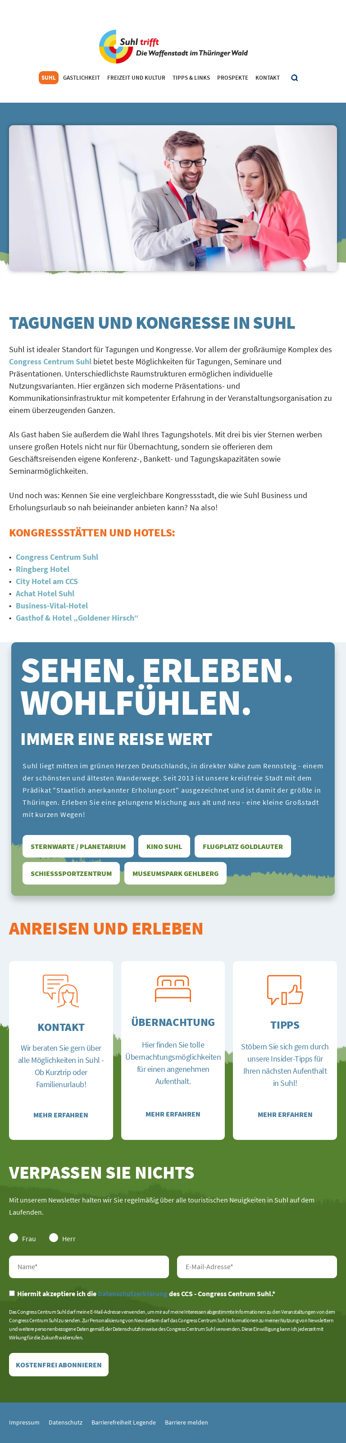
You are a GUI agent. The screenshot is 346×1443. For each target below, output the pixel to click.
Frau (22, 1238)
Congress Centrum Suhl (50, 361)
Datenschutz (65, 1422)
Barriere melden (186, 1422)
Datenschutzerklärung (133, 1293)
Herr (62, 1238)
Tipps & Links (191, 78)
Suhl (48, 78)
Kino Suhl (164, 846)
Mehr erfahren (60, 1114)
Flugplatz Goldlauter (243, 846)
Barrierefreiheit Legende (123, 1422)
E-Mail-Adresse (257, 1267)
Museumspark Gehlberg (175, 873)
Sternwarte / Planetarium (78, 846)
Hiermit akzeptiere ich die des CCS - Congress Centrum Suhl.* (142, 1293)
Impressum (24, 1422)
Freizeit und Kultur (136, 78)
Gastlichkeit (81, 78)
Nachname (89, 1267)
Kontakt (267, 78)
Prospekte (232, 78)
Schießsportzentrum (71, 873)
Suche (295, 78)
